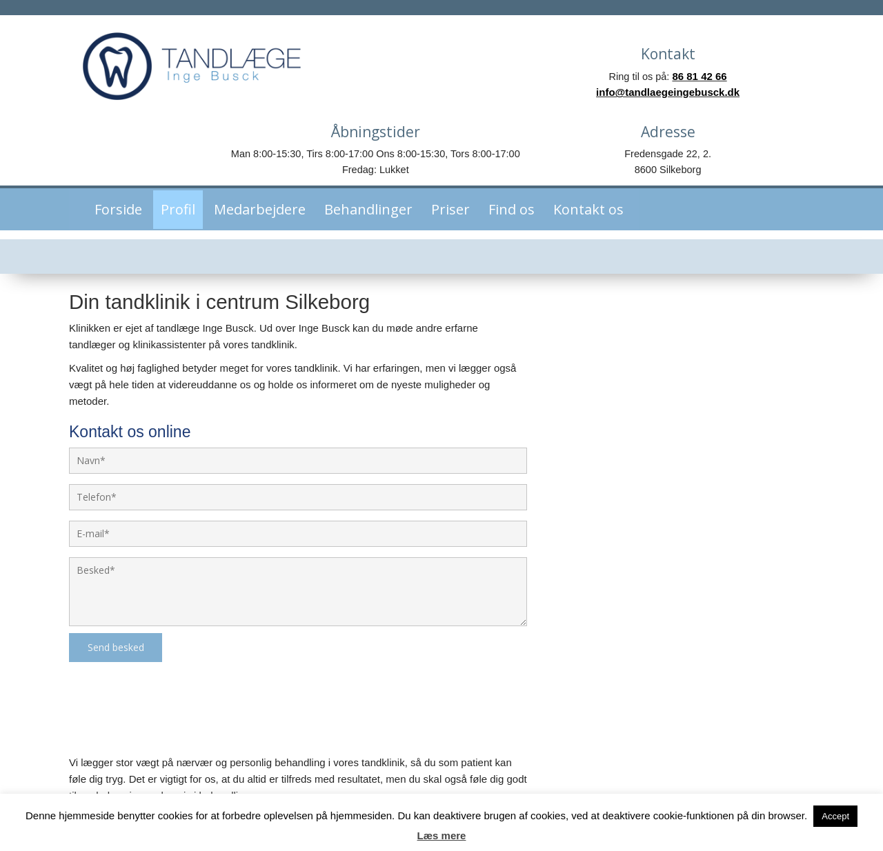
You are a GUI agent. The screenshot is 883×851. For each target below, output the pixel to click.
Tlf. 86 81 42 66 (685, 752)
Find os (505, 157)
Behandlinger (361, 157)
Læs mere (441, 835)
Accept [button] (835, 816)
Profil (171, 157)
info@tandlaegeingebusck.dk (685, 775)
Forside (111, 157)
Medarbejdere (253, 157)
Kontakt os (581, 157)
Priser (443, 157)
